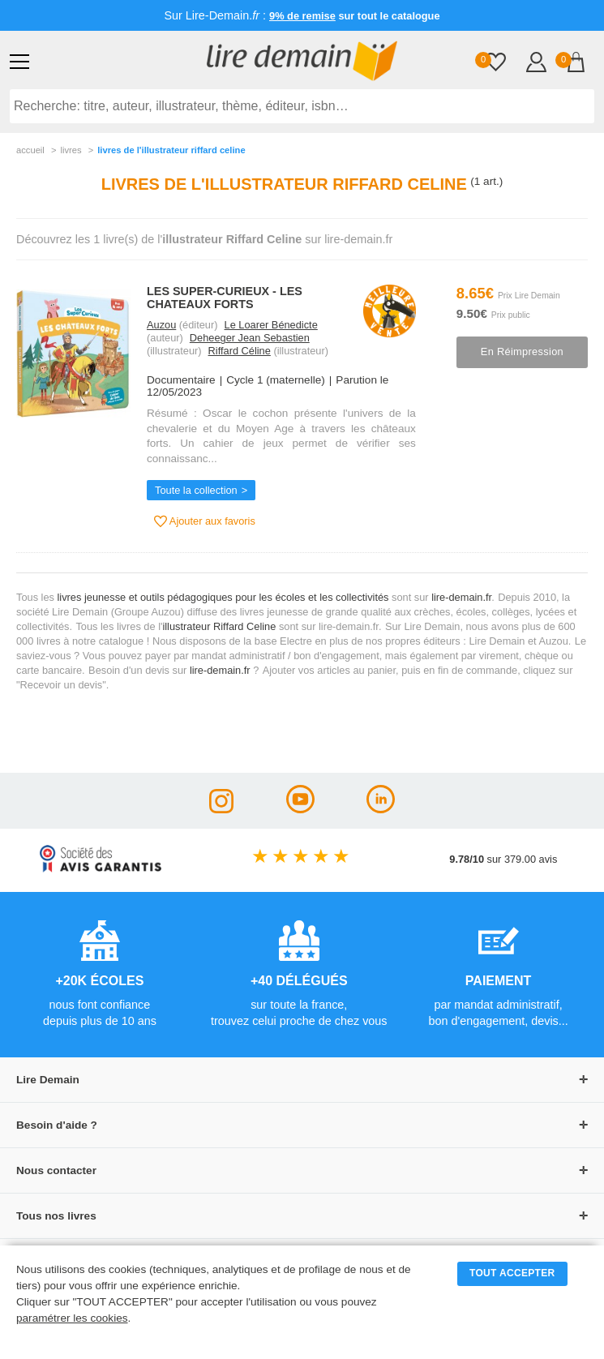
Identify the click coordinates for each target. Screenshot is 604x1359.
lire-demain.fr (461, 597)
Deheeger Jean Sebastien (250, 338)
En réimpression (522, 351)
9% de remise (302, 16)
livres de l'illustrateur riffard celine (171, 150)
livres (70, 150)
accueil (30, 150)
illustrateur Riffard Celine (219, 626)
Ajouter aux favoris (204, 521)
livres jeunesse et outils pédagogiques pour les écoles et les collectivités (223, 597)
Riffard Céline (239, 351)
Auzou (161, 325)
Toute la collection (196, 490)
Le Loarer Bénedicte (271, 325)
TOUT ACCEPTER (512, 1273)
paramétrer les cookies (72, 1318)
